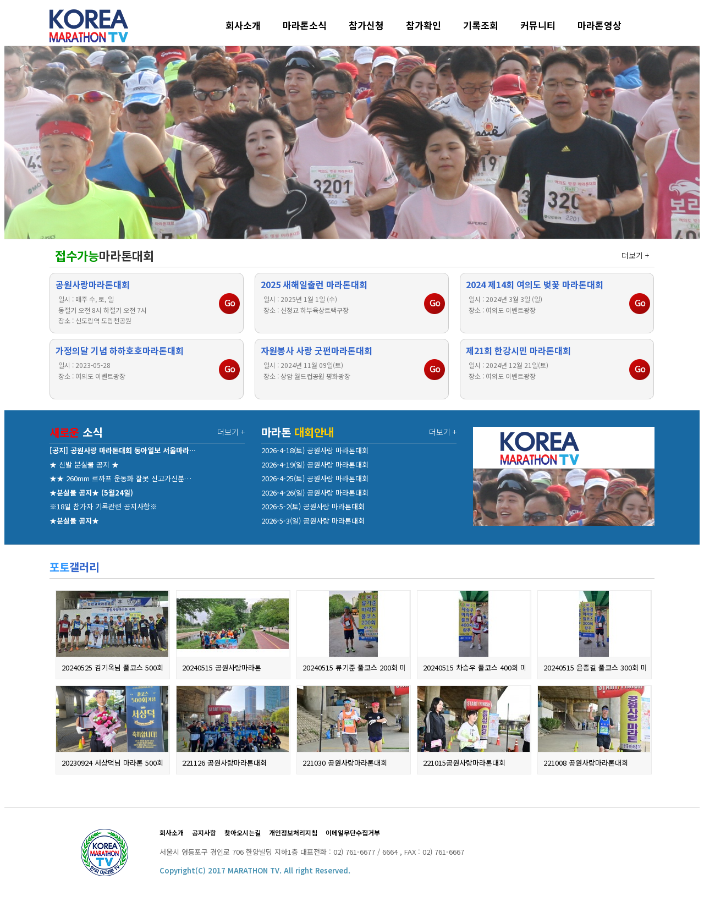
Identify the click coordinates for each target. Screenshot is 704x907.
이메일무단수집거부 (353, 832)
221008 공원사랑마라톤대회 (585, 763)
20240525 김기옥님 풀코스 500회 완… (113, 668)
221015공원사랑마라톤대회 (464, 763)
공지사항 (204, 832)
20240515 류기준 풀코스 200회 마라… (353, 668)
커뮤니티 (538, 25)
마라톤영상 (600, 25)
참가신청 (366, 25)
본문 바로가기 (4, 4)
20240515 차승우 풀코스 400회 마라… (474, 668)
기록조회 (480, 25)
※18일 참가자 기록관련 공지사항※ (103, 506)
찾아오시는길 (242, 832)
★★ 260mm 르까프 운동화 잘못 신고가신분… (120, 478)
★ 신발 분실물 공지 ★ (84, 464)
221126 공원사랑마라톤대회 (224, 763)
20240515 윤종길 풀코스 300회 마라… (594, 668)
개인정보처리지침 (293, 832)
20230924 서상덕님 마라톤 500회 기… (113, 763)
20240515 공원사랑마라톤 (221, 668)
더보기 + (635, 255)
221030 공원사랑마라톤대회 (344, 763)
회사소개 (243, 25)
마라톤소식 (305, 25)
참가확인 (423, 25)
